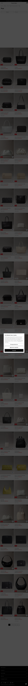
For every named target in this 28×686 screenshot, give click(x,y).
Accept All (14, 350)
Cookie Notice (20, 341)
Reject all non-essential (14, 347)
